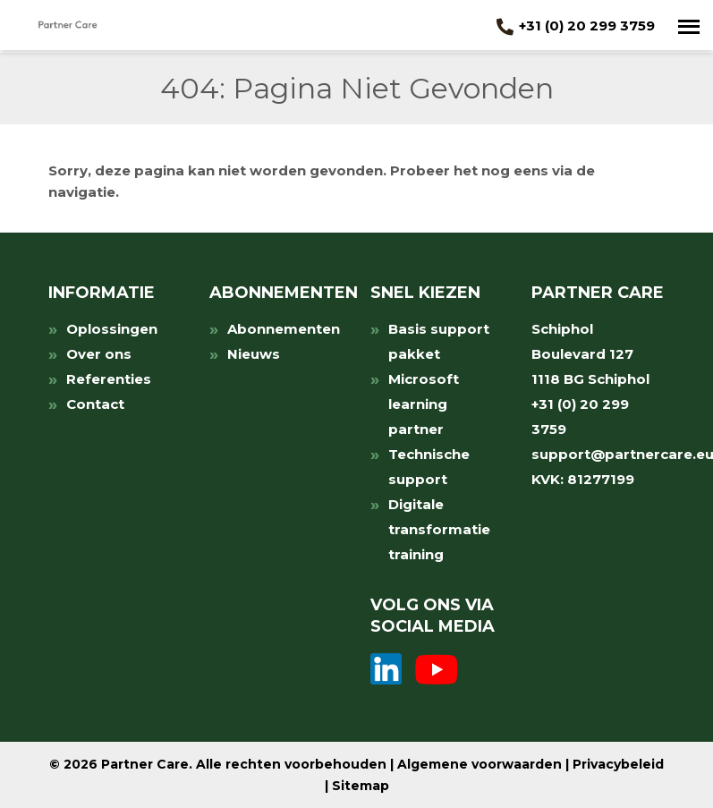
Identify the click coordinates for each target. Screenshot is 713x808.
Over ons (99, 353)
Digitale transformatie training (439, 529)
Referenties (108, 378)
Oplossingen (111, 328)
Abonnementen (283, 328)
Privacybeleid (618, 764)
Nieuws (253, 353)
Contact (95, 404)
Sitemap (360, 786)
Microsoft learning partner (423, 404)
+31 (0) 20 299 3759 (576, 25)
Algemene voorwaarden (479, 764)
